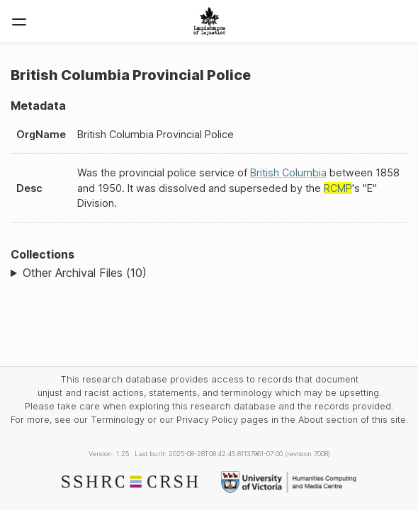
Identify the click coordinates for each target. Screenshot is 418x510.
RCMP (338, 188)
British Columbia (288, 172)
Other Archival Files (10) (85, 273)
